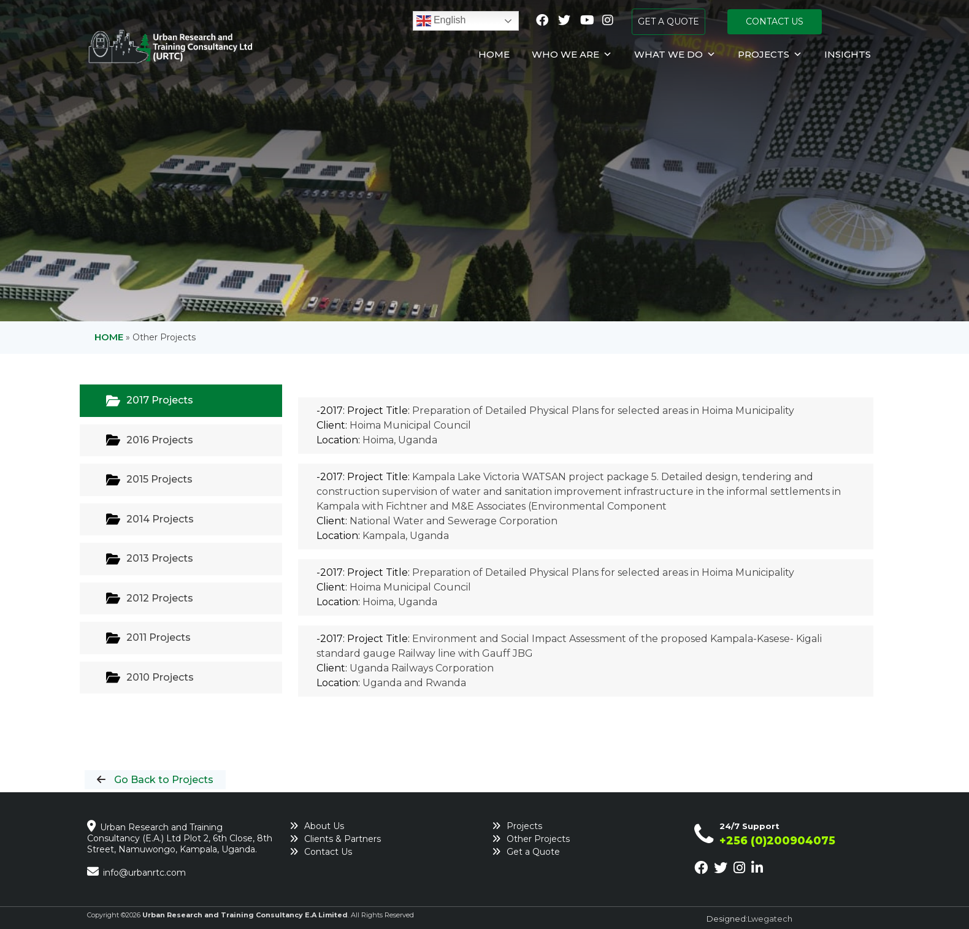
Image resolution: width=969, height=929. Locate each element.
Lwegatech (770, 918)
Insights (847, 54)
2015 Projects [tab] (149, 480)
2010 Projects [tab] (150, 677)
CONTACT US (774, 21)
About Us (324, 826)
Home (494, 54)
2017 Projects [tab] (149, 401)
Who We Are (572, 54)
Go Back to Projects (162, 780)
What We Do (675, 54)
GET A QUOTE (668, 21)
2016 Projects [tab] (149, 440)
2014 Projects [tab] (150, 519)
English (441, 20)
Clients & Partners (342, 838)
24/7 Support (749, 826)
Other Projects (538, 838)
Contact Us (328, 851)
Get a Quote (533, 851)
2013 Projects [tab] (149, 559)
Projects (770, 54)
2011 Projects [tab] (148, 638)
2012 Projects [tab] (149, 598)
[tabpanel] (586, 552)
